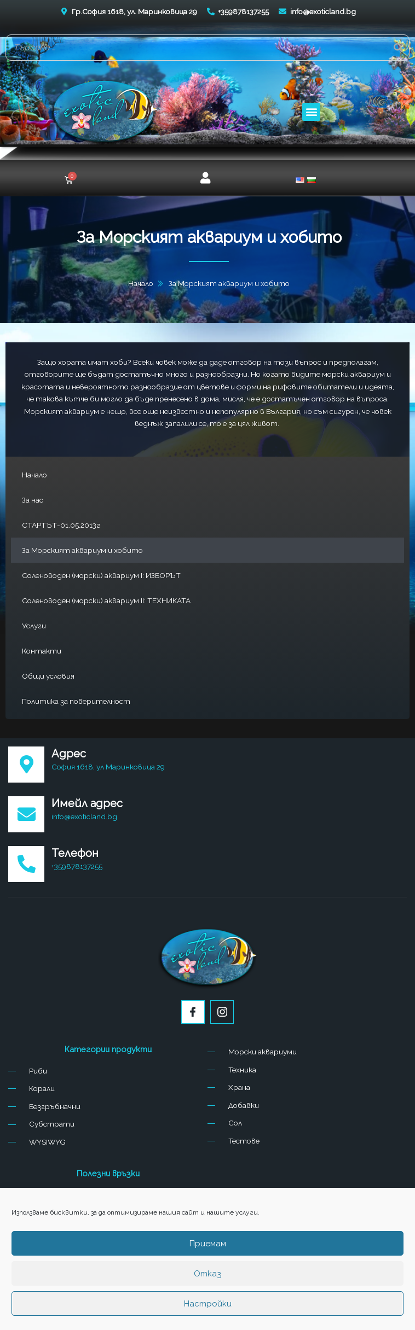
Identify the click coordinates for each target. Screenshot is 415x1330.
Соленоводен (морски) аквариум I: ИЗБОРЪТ (101, 575)
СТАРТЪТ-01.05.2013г (61, 525)
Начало (34, 474)
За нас (32, 499)
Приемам (207, 1244)
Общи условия (48, 676)
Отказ (207, 1274)
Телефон (75, 853)
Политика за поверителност (76, 701)
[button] (311, 112)
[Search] (398, 47)
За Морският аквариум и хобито (82, 550)
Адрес (68, 753)
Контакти (41, 650)
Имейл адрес (87, 803)
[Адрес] (26, 764)
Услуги (34, 625)
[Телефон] (26, 864)
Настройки (208, 1304)
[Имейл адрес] (26, 814)
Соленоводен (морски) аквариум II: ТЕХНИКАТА (106, 600)
